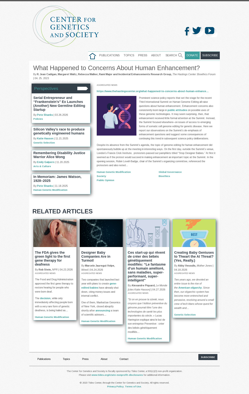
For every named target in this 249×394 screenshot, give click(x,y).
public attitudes (177, 110)
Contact (124, 358)
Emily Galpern (45, 162)
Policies (38, 118)
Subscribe (210, 55)
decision (44, 298)
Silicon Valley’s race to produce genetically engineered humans (59, 131)
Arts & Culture (42, 166)
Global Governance (171, 172)
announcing (102, 310)
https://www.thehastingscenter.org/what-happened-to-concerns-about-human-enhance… (153, 91)
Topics (129, 55)
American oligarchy (190, 287)
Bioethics (165, 176)
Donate (193, 55)
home (93, 55)
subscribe (208, 357)
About (157, 55)
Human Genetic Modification (50, 189)
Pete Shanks (45, 115)
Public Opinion (106, 180)
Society (101, 176)
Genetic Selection (44, 142)
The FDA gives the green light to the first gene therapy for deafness (52, 258)
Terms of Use (133, 386)
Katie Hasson (45, 138)
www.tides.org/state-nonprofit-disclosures (117, 374)
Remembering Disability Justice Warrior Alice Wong (59, 155)
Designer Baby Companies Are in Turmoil (95, 256)
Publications (110, 55)
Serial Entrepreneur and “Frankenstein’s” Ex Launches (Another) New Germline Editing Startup (59, 104)
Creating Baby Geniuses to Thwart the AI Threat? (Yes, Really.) (194, 256)
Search (172, 55)
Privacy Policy (115, 386)
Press (143, 55)
